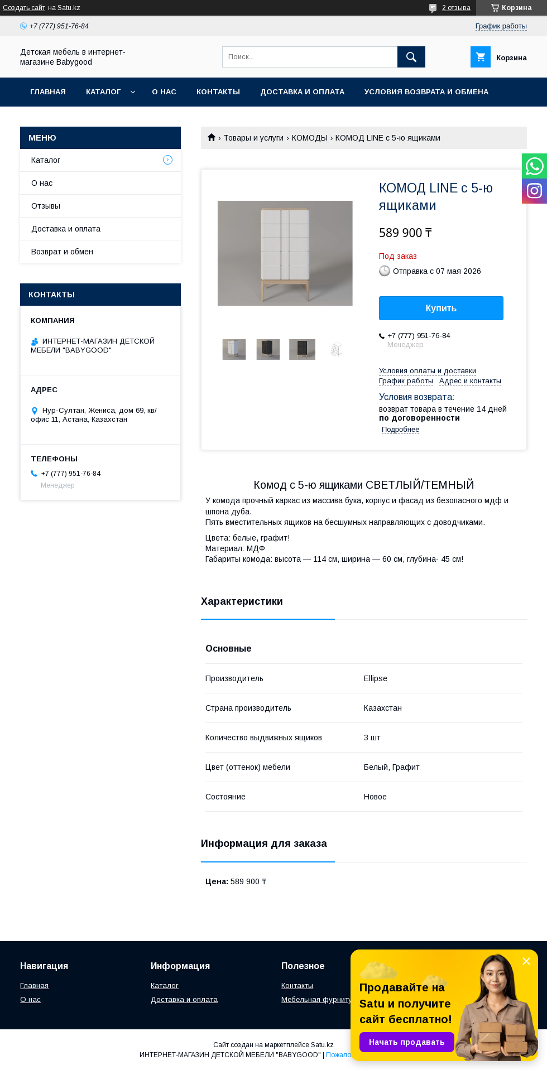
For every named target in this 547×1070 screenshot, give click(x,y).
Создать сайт (24, 8)
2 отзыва (456, 8)
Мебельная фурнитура (321, 999)
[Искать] (411, 57)
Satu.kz (322, 1045)
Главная (48, 92)
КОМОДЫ (310, 137)
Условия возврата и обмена (426, 92)
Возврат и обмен (62, 251)
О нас (164, 92)
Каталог (103, 92)
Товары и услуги (253, 137)
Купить (441, 308)
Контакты (218, 92)
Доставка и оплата (302, 92)
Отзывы (45, 205)
